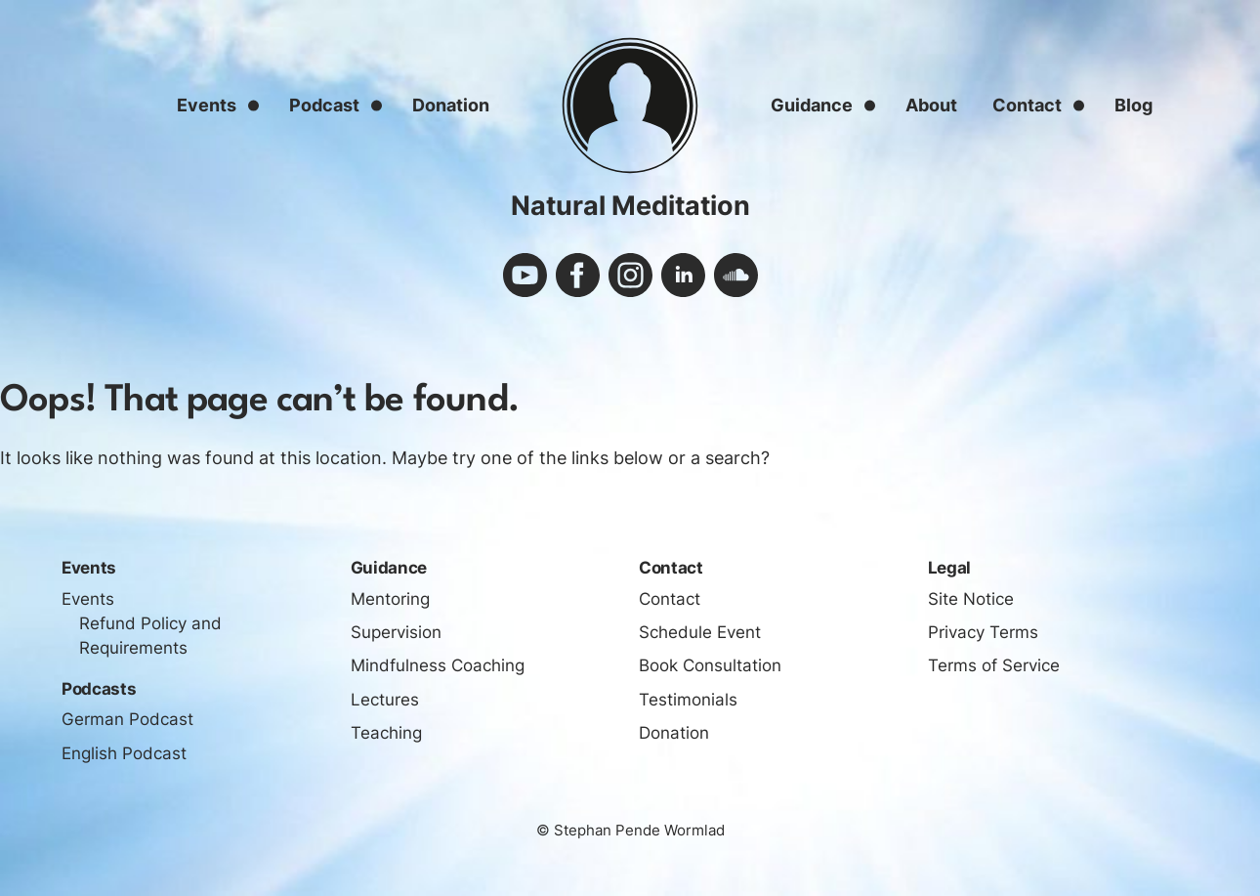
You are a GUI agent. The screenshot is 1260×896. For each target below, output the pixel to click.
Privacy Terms (983, 632)
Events (206, 105)
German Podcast (127, 719)
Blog (1133, 105)
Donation (450, 105)
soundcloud (736, 275)
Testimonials (688, 699)
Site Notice (971, 599)
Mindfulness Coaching (438, 665)
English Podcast (124, 753)
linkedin (683, 275)
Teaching (386, 733)
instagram (630, 275)
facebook (578, 275)
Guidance (812, 105)
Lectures (385, 699)
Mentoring (390, 599)
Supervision (396, 632)
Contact (1027, 105)
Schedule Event (700, 632)
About (931, 105)
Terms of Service (994, 665)
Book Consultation (710, 665)
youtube (525, 275)
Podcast (324, 105)
